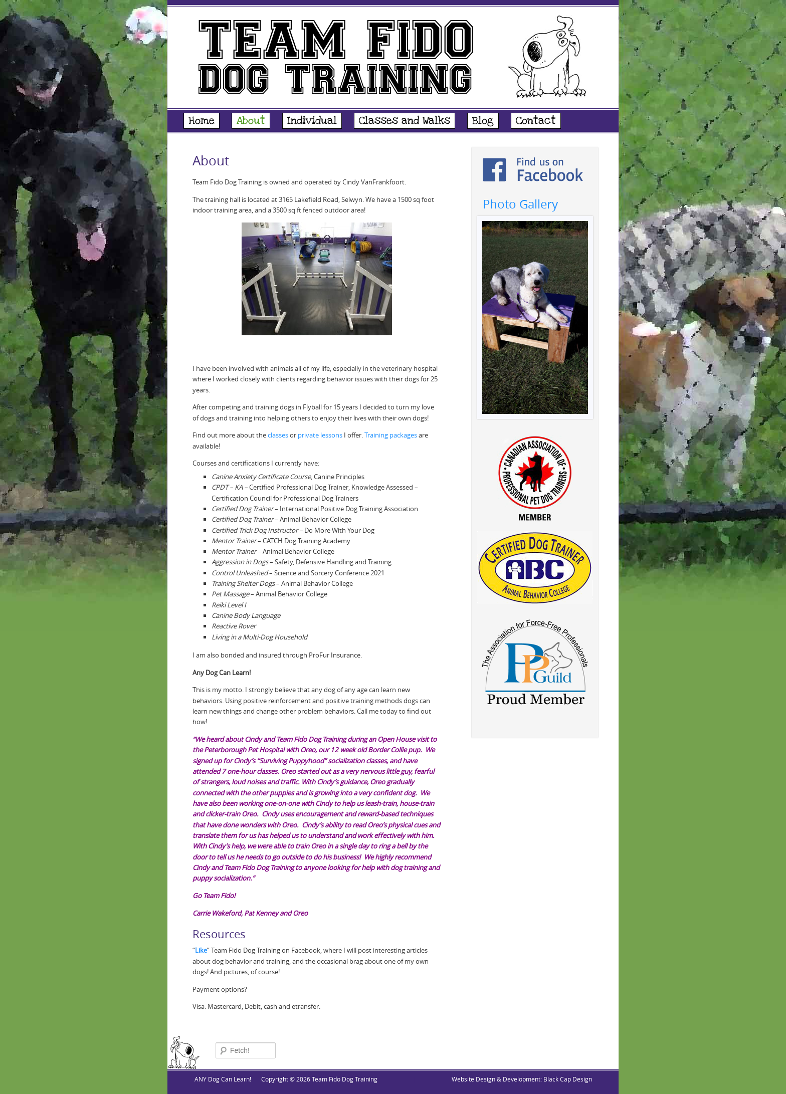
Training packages (390, 435)
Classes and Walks (404, 121)
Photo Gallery (520, 204)
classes (278, 435)
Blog (483, 121)
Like (201, 950)
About (251, 121)
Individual (312, 121)
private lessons (320, 435)
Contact (536, 121)
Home (201, 121)
